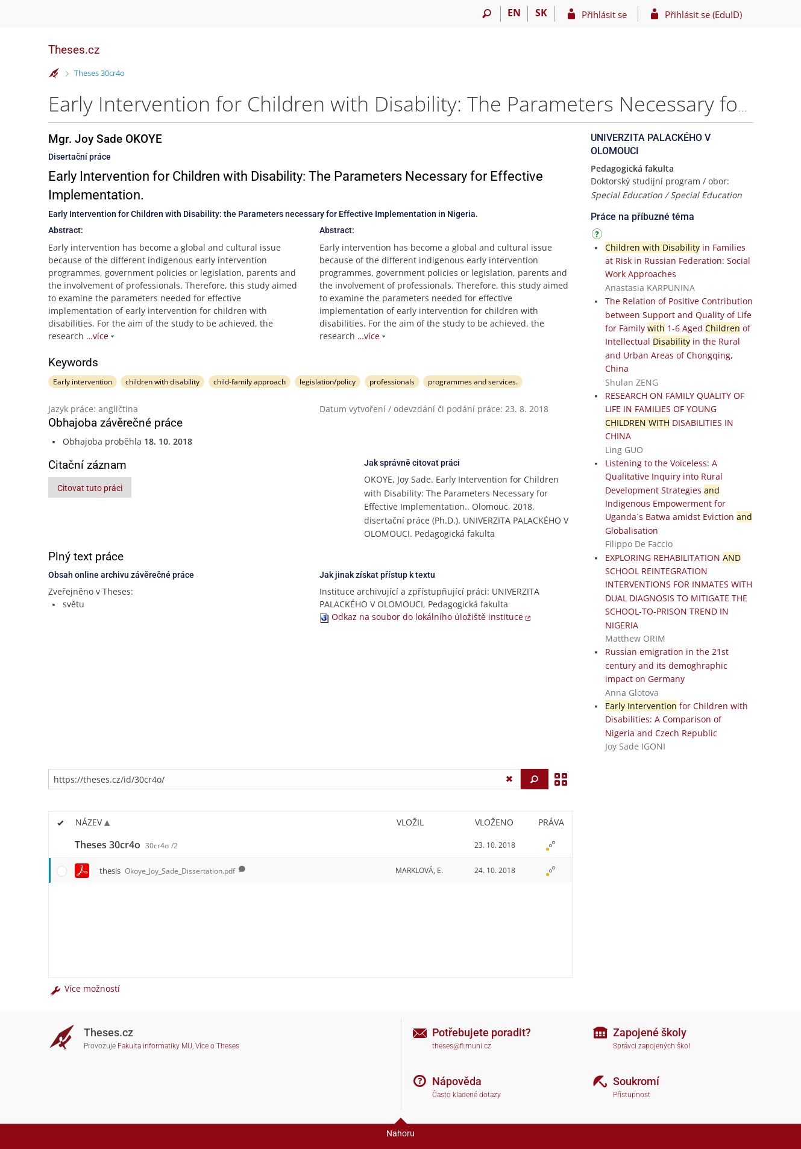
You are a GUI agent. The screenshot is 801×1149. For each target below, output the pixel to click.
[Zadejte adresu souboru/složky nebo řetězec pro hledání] (284, 779)
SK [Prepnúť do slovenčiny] (541, 12)
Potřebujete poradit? (481, 1032)
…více (97, 336)
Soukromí (636, 1081)
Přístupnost (631, 1095)
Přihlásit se (604, 14)
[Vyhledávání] (487, 14)
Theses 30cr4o (99, 72)
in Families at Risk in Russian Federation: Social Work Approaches (677, 261)
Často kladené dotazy (466, 1095)
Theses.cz (73, 50)
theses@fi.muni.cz (461, 1046)
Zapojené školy (649, 1032)
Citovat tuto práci (89, 488)
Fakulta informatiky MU (155, 1046)
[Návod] (598, 236)
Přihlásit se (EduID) (703, 14)
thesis (167, 870)
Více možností (84, 988)
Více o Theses (217, 1046)
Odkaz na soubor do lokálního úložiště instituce (427, 616)
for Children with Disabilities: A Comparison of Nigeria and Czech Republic (676, 719)
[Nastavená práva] (551, 845)
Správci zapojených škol (651, 1046)
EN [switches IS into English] (514, 12)
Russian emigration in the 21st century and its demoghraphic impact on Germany (667, 665)
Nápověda (457, 1081)
